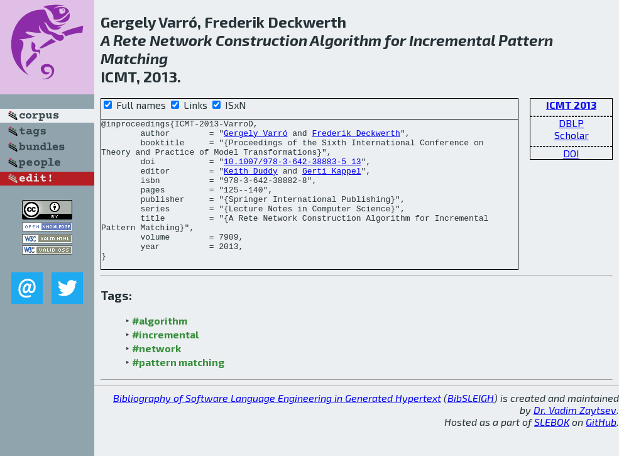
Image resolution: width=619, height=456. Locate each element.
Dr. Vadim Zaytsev (575, 438)
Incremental (452, 40)
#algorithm (159, 349)
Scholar (571, 135)
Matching (134, 58)
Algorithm (345, 40)
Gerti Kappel (331, 181)
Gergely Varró (255, 136)
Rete (129, 40)
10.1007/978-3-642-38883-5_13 (292, 170)
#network (156, 376)
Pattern (525, 40)
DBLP (571, 123)
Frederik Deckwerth (356, 136)
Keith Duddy (251, 181)
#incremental (165, 363)
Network (181, 40)
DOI (571, 153)
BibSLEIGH (470, 426)
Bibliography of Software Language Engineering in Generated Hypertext (277, 426)
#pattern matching (178, 390)
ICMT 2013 (571, 105)
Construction (261, 40)
